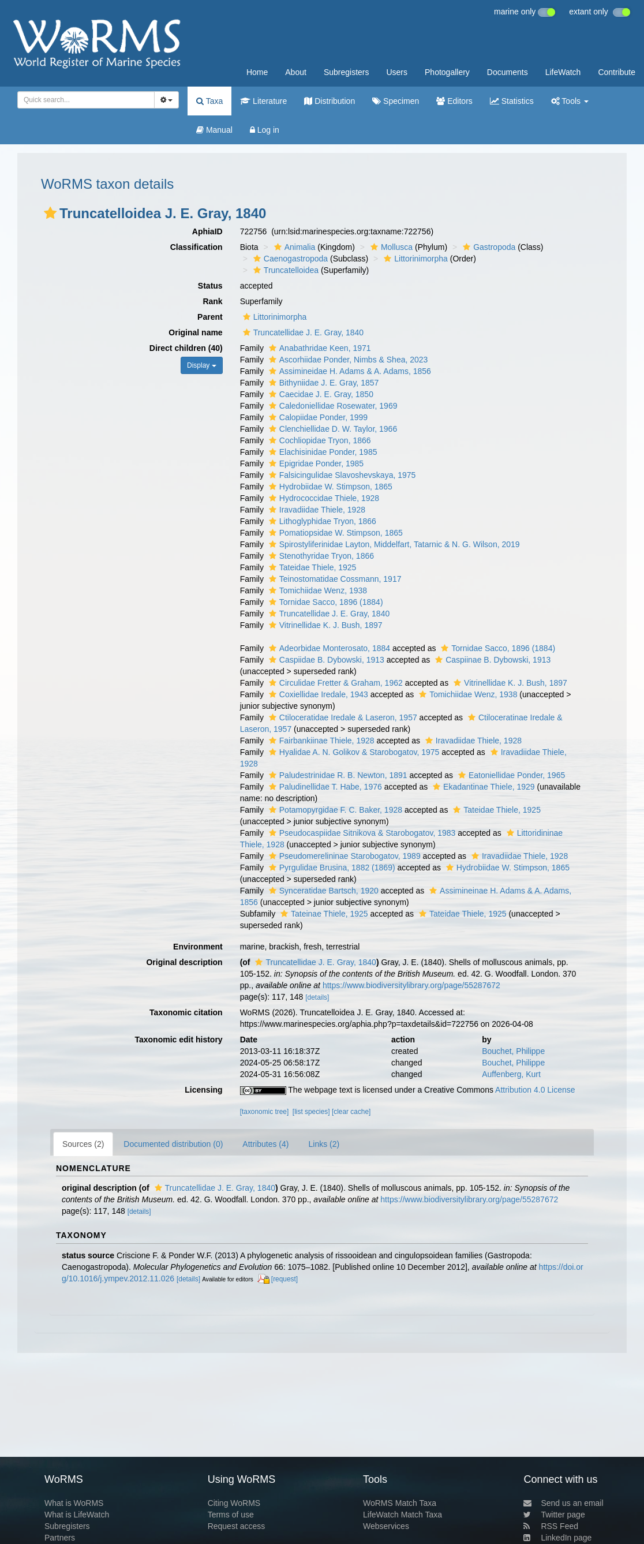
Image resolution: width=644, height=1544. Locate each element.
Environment (198, 946)
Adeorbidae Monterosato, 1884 (328, 648)
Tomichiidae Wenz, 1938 (316, 590)
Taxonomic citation (186, 1012)
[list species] (311, 1112)
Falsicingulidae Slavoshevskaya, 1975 (341, 475)
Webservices (386, 1526)
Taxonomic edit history (178, 1039)
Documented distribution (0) (173, 1144)
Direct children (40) (186, 348)
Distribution (329, 101)
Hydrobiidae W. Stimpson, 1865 (329, 486)
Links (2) (323, 1144)
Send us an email (563, 1503)
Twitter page (554, 1514)
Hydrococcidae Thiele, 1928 (322, 498)
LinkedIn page (557, 1537)
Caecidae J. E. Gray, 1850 (319, 394)
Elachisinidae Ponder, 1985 (321, 452)
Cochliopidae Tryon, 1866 (318, 440)
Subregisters (346, 72)
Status (210, 285)
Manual (214, 129)
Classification (196, 247)
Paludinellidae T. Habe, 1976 (324, 786)
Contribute (616, 72)
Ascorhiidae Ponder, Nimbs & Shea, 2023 (347, 359)
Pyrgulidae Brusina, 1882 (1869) (330, 867)
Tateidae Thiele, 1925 (311, 567)
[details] (317, 997)
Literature (263, 101)
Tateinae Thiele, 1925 (323, 913)
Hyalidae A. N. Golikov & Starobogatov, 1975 (353, 752)
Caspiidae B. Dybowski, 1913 (325, 659)
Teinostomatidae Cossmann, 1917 (334, 579)
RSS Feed (550, 1526)
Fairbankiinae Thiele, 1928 (320, 740)
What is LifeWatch (76, 1514)
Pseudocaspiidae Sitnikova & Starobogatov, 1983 (361, 833)
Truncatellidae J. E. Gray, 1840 (302, 332)
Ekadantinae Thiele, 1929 (482, 786)
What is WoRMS (73, 1503)
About (295, 72)
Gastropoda (487, 247)
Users (396, 72)
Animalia (293, 247)
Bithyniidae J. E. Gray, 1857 (322, 382)
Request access (236, 1526)
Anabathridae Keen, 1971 (318, 348)
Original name (195, 332)
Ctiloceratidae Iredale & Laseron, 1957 (341, 717)
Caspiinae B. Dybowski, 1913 (491, 659)
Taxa (209, 101)
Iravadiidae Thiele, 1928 (315, 509)
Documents (507, 72)
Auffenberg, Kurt (511, 1074)
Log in (264, 129)
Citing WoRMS (234, 1503)
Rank (212, 301)
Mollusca (390, 247)
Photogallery (447, 72)
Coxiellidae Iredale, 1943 (317, 694)
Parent (210, 316)
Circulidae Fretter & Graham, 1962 (334, 682)
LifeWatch (563, 72)
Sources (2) (83, 1144)
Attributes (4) (265, 1144)
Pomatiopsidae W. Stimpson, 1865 (334, 532)
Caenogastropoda (289, 258)
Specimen (395, 101)
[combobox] (86, 100)
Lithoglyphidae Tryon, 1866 (321, 521)
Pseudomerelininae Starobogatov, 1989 (343, 856)
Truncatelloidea (284, 270)
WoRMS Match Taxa (399, 1503)
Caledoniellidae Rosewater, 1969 (332, 405)
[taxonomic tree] (264, 1112)
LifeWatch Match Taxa (402, 1514)
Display (201, 365)
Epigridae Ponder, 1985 (315, 463)
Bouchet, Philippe (513, 1051)
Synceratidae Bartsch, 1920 (322, 890)
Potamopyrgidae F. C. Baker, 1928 (334, 809)
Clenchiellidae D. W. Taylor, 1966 (331, 428)
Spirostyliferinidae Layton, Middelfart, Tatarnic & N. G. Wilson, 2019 (393, 544)
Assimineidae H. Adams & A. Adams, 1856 (348, 371)
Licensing (203, 1089)
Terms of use (231, 1514)
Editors (454, 101)
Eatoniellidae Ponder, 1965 (510, 775)
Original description (184, 962)
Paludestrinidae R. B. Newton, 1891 (336, 775)
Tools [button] (570, 101)
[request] (284, 1279)
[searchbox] (82, 100)
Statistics (512, 101)
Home (257, 72)
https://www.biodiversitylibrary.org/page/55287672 (411, 985)
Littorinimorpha (414, 258)
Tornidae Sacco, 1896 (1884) (324, 602)
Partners (59, 1537)
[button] (50, 213)
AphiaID (207, 231)
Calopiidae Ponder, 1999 (317, 417)
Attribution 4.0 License (535, 1089)
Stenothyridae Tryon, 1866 (320, 555)
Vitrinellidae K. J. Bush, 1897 (324, 625)
